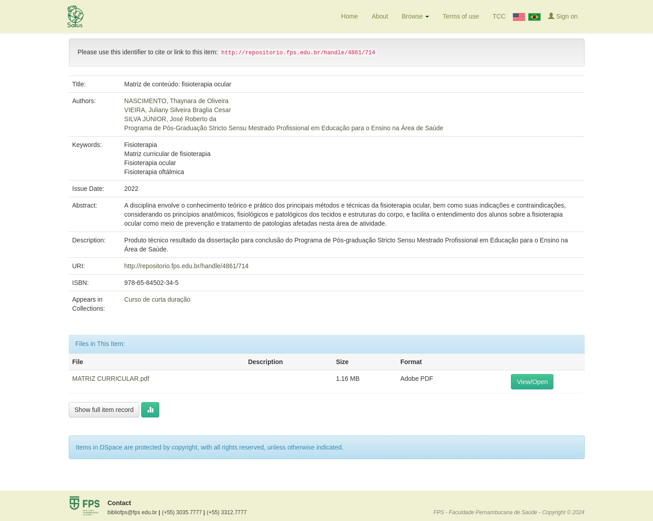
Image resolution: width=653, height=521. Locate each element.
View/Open (532, 381)
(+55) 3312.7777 (227, 512)
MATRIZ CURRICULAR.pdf (110, 378)
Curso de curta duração (157, 299)
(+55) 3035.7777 (183, 512)
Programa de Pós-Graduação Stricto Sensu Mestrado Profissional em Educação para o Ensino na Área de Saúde (283, 128)
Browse (415, 16)
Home (349, 16)
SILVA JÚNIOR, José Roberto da (170, 119)
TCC (498, 16)
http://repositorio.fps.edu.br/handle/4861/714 (186, 266)
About (380, 16)
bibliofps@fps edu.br (134, 512)
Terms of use (461, 16)
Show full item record (104, 409)
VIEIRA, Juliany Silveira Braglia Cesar (177, 110)
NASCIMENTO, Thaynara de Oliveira (176, 100)
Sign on (562, 16)
